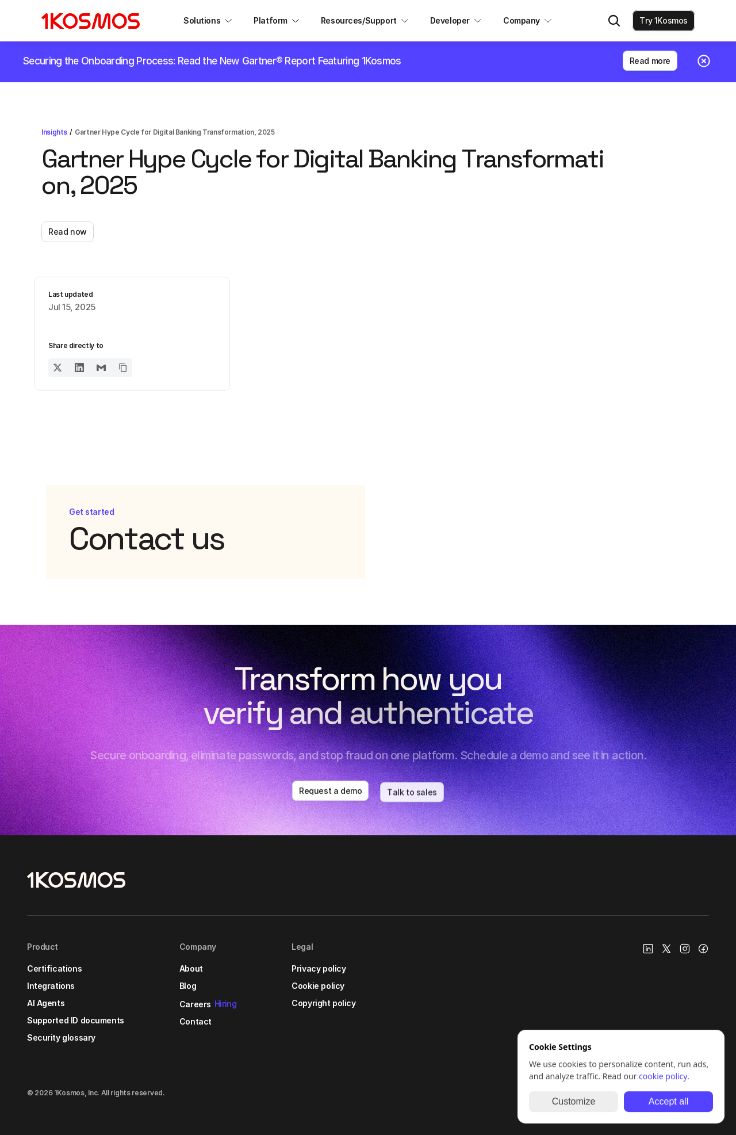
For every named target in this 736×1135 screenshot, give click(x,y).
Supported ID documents (75, 1020)
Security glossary (61, 1037)
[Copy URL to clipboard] (123, 367)
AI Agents (45, 1003)
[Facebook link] (703, 948)
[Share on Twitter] (57, 367)
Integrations (51, 986)
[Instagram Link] (685, 948)
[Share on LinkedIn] (79, 367)
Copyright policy (323, 1003)
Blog (187, 986)
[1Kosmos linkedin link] (648, 948)
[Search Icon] (614, 20)
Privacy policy (319, 968)
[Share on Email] (101, 367)
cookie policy (663, 1076)
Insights (54, 132)
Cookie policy (318, 986)
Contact (195, 1021)
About (191, 968)
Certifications (54, 968)
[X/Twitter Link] (666, 948)
